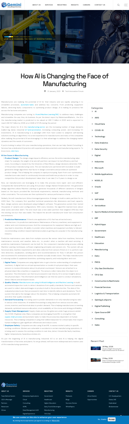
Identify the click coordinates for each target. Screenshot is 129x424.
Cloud (25, 400)
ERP (96, 218)
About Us (36, 5)
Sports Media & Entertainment (109, 212)
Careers (86, 5)
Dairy (97, 256)
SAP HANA (99, 199)
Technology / (26, 37)
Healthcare (100, 237)
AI (96, 111)
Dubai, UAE (112, 400)
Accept (112, 419)
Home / (17, 37)
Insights (75, 5)
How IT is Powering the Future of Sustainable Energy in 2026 (112, 361)
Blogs (68, 400)
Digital (97, 155)
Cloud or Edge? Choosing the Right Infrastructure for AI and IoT (113, 349)
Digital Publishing (102, 306)
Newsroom (5, 407)
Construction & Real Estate (107, 281)
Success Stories (71, 403)
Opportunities (92, 400)
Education (99, 243)
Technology (100, 136)
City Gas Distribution (104, 268)
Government (100, 231)
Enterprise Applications (31, 396)
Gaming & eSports (103, 300)
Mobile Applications (104, 174)
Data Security (101, 149)
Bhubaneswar (113, 407)
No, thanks (102, 419)
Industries (62, 5)
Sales (97, 325)
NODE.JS (99, 180)
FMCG (97, 262)
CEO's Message (6, 400)
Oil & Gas (99, 274)
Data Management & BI (31, 410)
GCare (3, 410)
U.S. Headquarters (115, 396)
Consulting (99, 318)
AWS (97, 117)
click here (15, 151)
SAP (96, 193)
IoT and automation (33, 130)
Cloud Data (100, 124)
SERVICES (49, 5)
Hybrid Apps (100, 224)
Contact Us (100, 5)
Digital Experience (29, 414)
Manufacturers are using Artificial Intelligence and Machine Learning (46, 282)
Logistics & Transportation (107, 293)
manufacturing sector (36, 127)
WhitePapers (70, 407)
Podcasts (69, 396)
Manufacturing (101, 249)
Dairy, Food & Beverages (52, 407)
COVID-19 (99, 130)
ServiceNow (100, 205)
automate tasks (27, 105)
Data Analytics (101, 143)
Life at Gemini (92, 396)
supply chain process (13, 317)
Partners (4, 403)
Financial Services (103, 287)
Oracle (98, 187)
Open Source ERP (102, 312)
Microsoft (99, 168)
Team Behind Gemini (8, 396)
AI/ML (25, 407)
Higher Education (50, 403)
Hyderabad (112, 403)
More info (55, 420)
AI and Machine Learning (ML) (47, 114)
